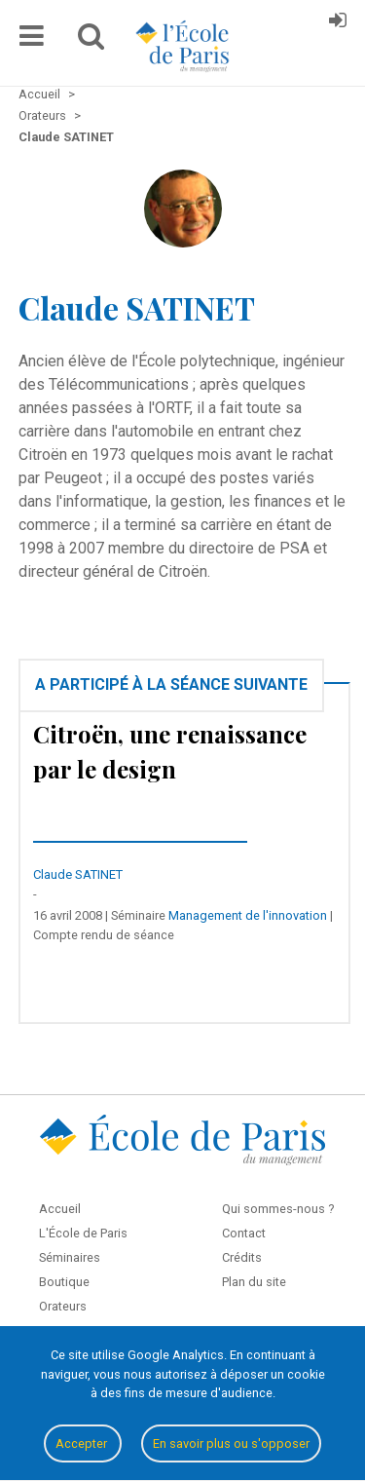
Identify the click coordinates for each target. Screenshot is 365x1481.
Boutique (64, 1281)
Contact (244, 1233)
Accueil (60, 1208)
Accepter (82, 1443)
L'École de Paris (83, 1233)
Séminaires (69, 1257)
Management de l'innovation (247, 915)
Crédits (242, 1257)
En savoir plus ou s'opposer (231, 1443)
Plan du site (254, 1281)
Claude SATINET (78, 874)
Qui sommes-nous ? (278, 1208)
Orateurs (63, 1306)
